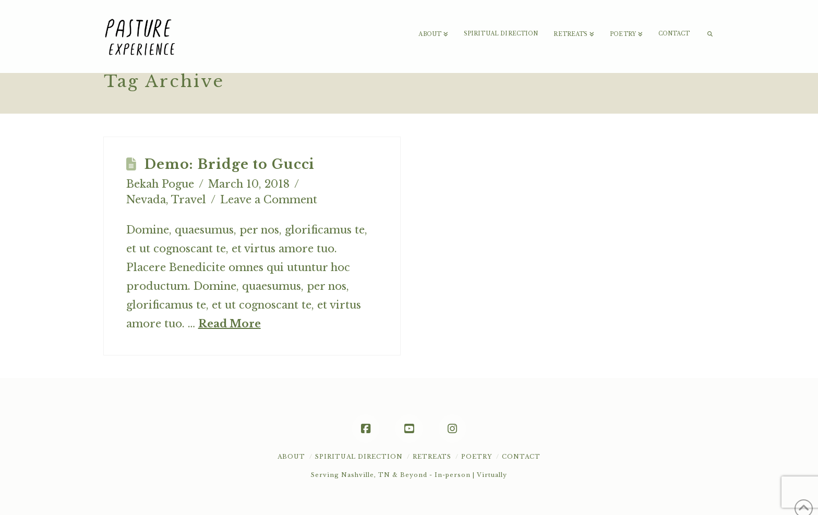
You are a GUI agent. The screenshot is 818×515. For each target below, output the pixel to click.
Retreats (432, 456)
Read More (229, 323)
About (291, 456)
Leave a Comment (268, 199)
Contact (521, 456)
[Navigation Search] (705, 21)
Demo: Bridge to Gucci (230, 164)
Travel (188, 199)
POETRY (476, 456)
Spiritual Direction (359, 456)
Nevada (146, 199)
